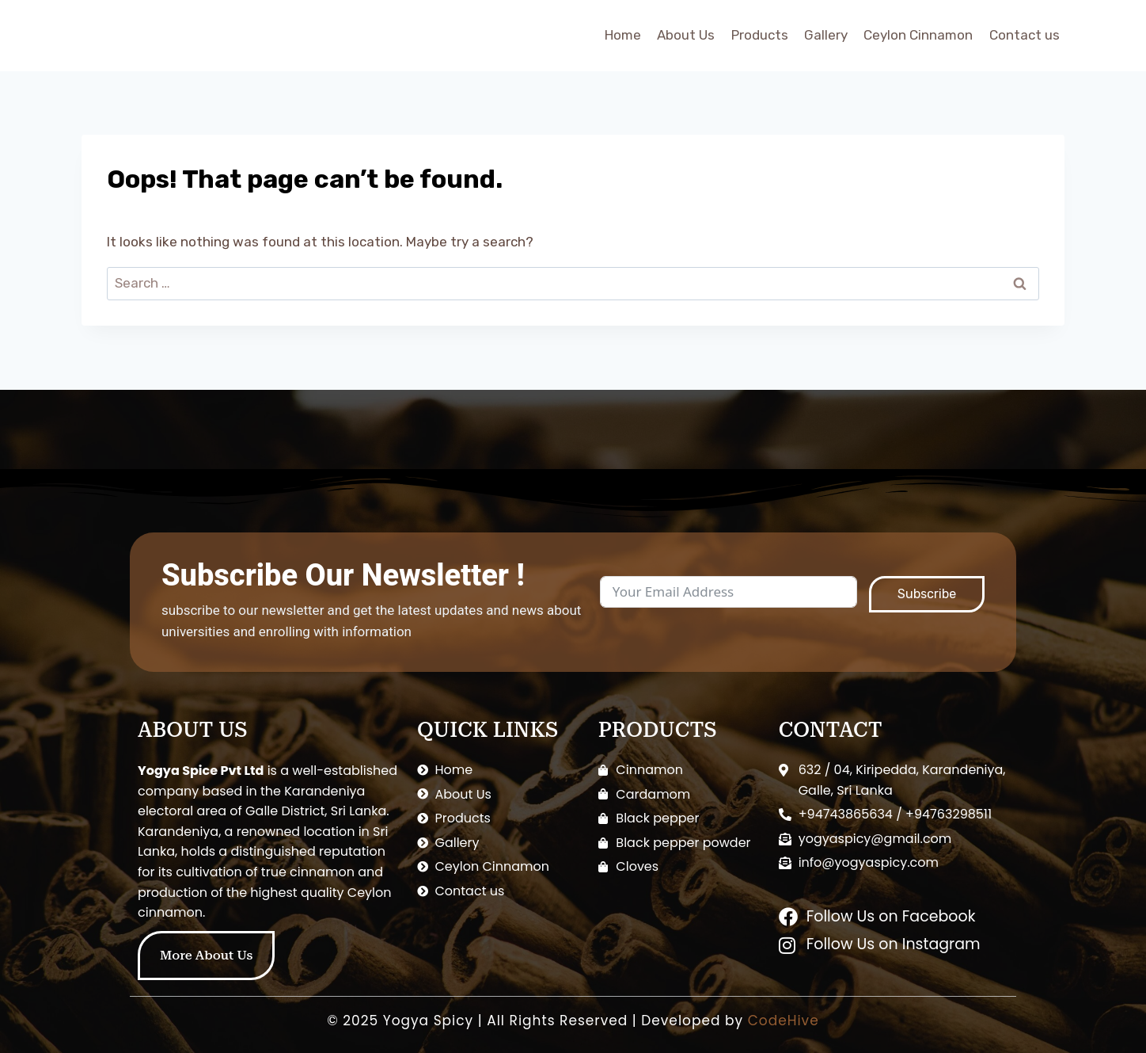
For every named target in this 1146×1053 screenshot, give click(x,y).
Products (759, 35)
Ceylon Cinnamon (918, 35)
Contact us (1024, 35)
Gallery (826, 35)
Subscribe (926, 593)
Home (623, 35)
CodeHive (783, 1020)
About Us (686, 35)
